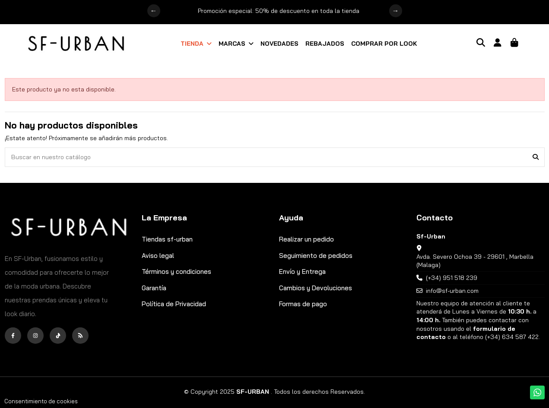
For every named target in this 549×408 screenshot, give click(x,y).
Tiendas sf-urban (167, 239)
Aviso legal (158, 255)
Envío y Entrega (302, 271)
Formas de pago (303, 304)
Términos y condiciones (176, 271)
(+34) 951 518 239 (451, 278)
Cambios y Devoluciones (315, 288)
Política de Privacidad (174, 304)
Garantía (154, 288)
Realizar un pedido (306, 239)
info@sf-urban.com (452, 291)
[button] (196, 43)
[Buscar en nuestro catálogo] (536, 157)
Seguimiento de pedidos (315, 255)
